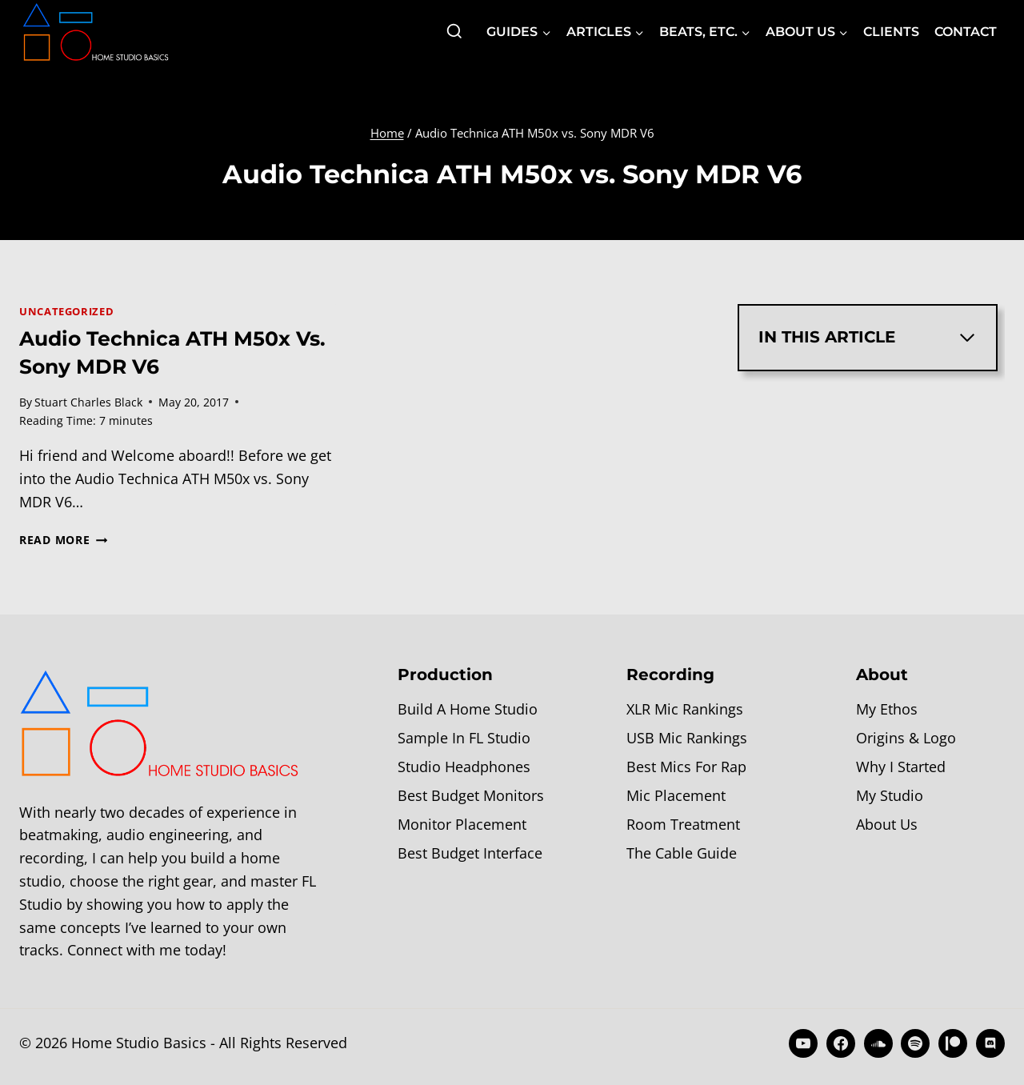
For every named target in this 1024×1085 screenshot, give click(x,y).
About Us (887, 824)
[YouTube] (803, 1043)
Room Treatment (683, 824)
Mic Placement (676, 795)
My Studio (889, 795)
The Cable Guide (681, 853)
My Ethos (887, 709)
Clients (891, 31)
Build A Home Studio (468, 709)
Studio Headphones (464, 766)
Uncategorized (66, 311)
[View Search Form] (454, 32)
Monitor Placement (462, 824)
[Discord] (990, 1043)
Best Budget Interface (470, 853)
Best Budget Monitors (471, 795)
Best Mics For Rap (686, 766)
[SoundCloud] (878, 1043)
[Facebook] (840, 1043)
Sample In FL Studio (464, 737)
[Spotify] (915, 1043)
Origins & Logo (906, 737)
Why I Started (901, 766)
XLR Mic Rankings (684, 709)
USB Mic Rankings (686, 737)
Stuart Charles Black (88, 402)
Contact (965, 31)
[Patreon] (952, 1043)
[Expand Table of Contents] (967, 337)
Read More (63, 539)
